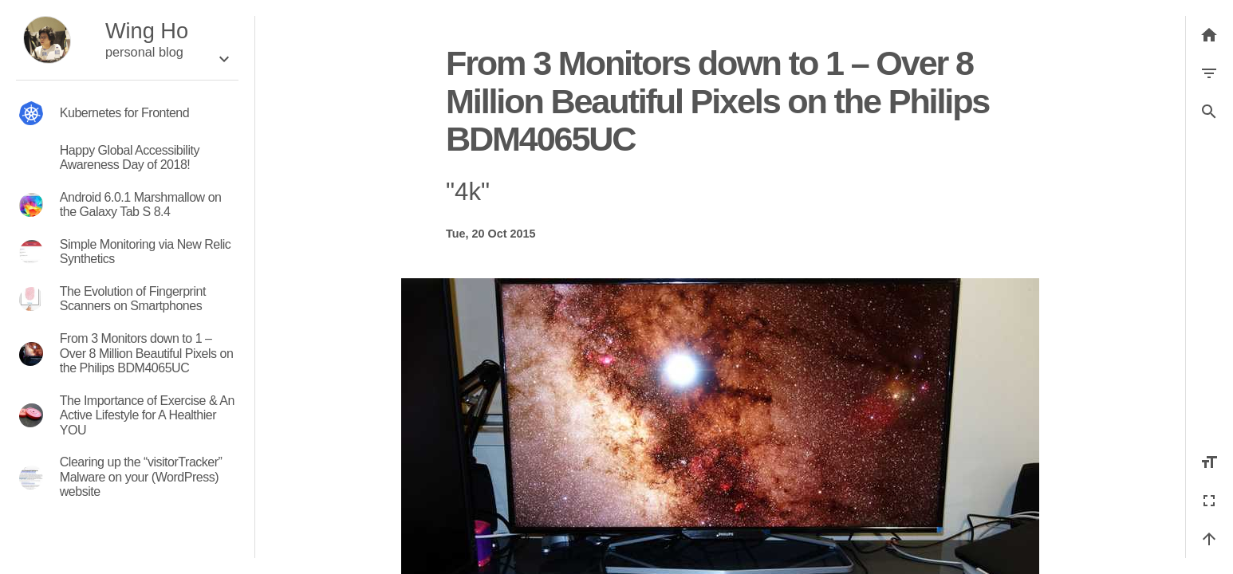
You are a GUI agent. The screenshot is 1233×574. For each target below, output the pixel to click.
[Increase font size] (1209, 462)
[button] (1209, 111)
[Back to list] (1209, 35)
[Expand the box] (224, 59)
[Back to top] (1209, 539)
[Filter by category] (1209, 73)
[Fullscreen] (1209, 501)
